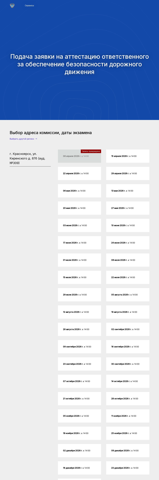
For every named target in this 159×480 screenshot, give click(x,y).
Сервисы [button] (29, 5)
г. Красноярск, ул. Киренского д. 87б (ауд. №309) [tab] (27, 158)
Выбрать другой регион (23, 139)
